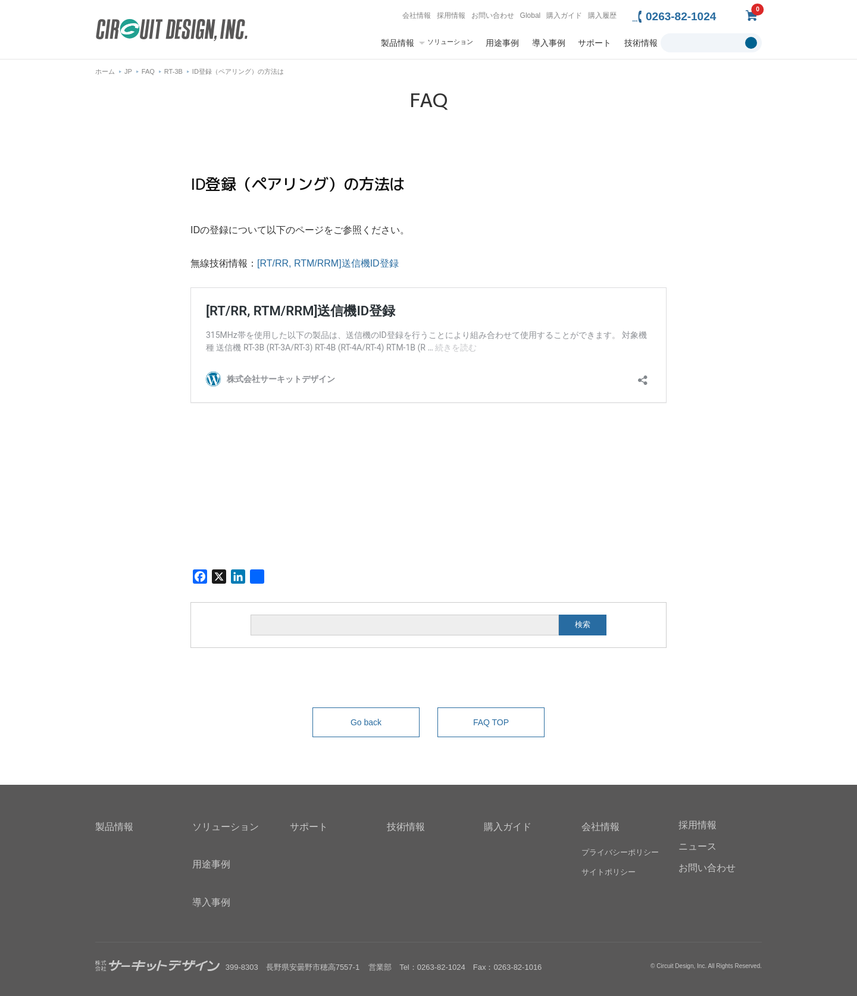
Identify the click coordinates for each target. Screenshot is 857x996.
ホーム (105, 71)
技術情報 (641, 43)
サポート (594, 43)
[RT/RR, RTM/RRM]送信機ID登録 (328, 263)
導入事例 (548, 43)
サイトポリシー (608, 872)
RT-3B (173, 71)
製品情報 (397, 43)
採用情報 (451, 15)
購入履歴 (602, 15)
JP (128, 71)
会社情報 (416, 15)
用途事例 (502, 43)
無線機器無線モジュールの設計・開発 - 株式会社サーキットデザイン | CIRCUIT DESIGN (171, 31)
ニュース (697, 846)
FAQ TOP (491, 722)
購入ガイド (564, 15)
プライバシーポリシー (620, 853)
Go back (366, 722)
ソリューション (450, 42)
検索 (582, 625)
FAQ (148, 71)
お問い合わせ (492, 15)
